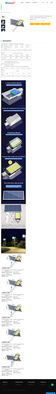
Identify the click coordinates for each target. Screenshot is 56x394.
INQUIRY (35, 23)
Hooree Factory (18, 384)
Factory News (30, 384)
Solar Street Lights (7, 12)
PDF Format (45, 23)
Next (4, 32)
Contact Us (43, 384)
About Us (28, 2)
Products (35, 2)
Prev (2, 32)
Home (22, 2)
